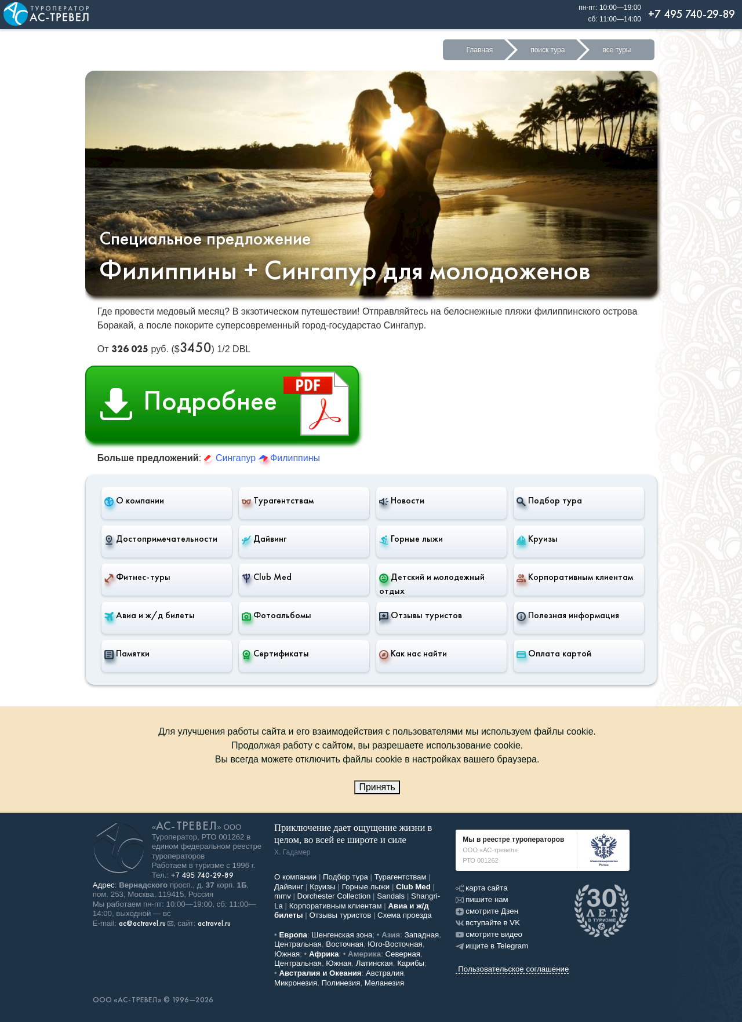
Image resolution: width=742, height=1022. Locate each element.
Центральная (298, 944)
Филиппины (289, 458)
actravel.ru (214, 923)
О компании (134, 500)
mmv (282, 896)
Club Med (267, 577)
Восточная (344, 944)
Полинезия (341, 983)
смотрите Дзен (487, 911)
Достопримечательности (160, 539)
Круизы (537, 539)
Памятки (127, 653)
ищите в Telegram (492, 945)
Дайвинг (264, 539)
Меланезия (384, 983)
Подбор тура (549, 500)
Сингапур (231, 458)
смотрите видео (489, 934)
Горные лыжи (411, 539)
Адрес (104, 885)
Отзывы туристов (420, 615)
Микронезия (295, 983)
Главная (479, 50)
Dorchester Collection (334, 896)
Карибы (410, 963)
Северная (403, 954)
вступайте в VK (488, 922)
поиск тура (547, 50)
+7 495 (202, 875)
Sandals (391, 896)
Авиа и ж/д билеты (149, 615)
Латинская (374, 963)
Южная (287, 954)
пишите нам (482, 899)
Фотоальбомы (276, 615)
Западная (422, 934)
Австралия (385, 973)
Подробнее (229, 404)
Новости (401, 500)
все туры (616, 50)
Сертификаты (275, 653)
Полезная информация (568, 615)
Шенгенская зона (341, 934)
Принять (377, 787)
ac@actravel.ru (142, 923)
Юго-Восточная (395, 944)
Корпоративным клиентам (575, 577)
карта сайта (481, 888)
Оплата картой (554, 653)
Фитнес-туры (137, 577)
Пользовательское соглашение (513, 969)
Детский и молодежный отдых (432, 583)
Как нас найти (413, 653)
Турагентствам (278, 500)
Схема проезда (404, 915)
